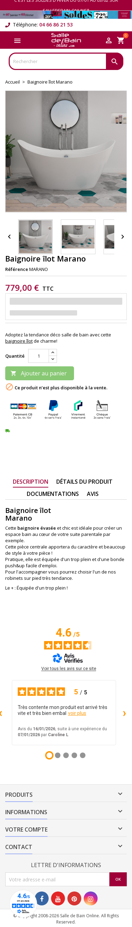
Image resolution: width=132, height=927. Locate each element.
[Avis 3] (66, 755)
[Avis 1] (49, 755)
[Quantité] (38, 356)
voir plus (77, 713)
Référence (16, 269)
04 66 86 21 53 (56, 24)
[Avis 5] (82, 755)
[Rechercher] (66, 61)
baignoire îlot (19, 341)
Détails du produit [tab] (84, 481)
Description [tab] (30, 481)
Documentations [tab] (53, 494)
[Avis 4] (74, 755)
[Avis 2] (57, 755)
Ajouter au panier (38, 373)
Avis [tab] (93, 494)
